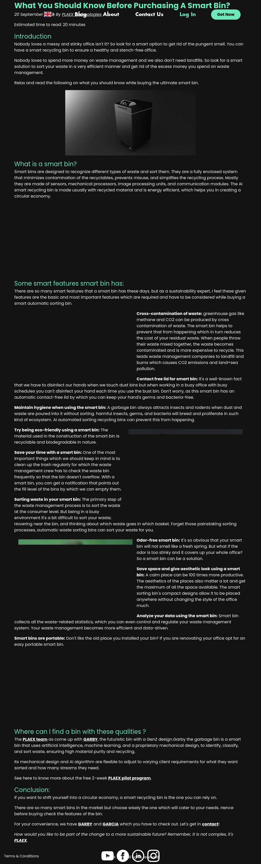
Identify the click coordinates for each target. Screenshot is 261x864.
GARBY (90, 739)
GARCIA (110, 824)
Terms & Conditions (21, 856)
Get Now (225, 14)
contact (210, 824)
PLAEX (20, 840)
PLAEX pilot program (129, 778)
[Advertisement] (130, 241)
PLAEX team (35, 739)
